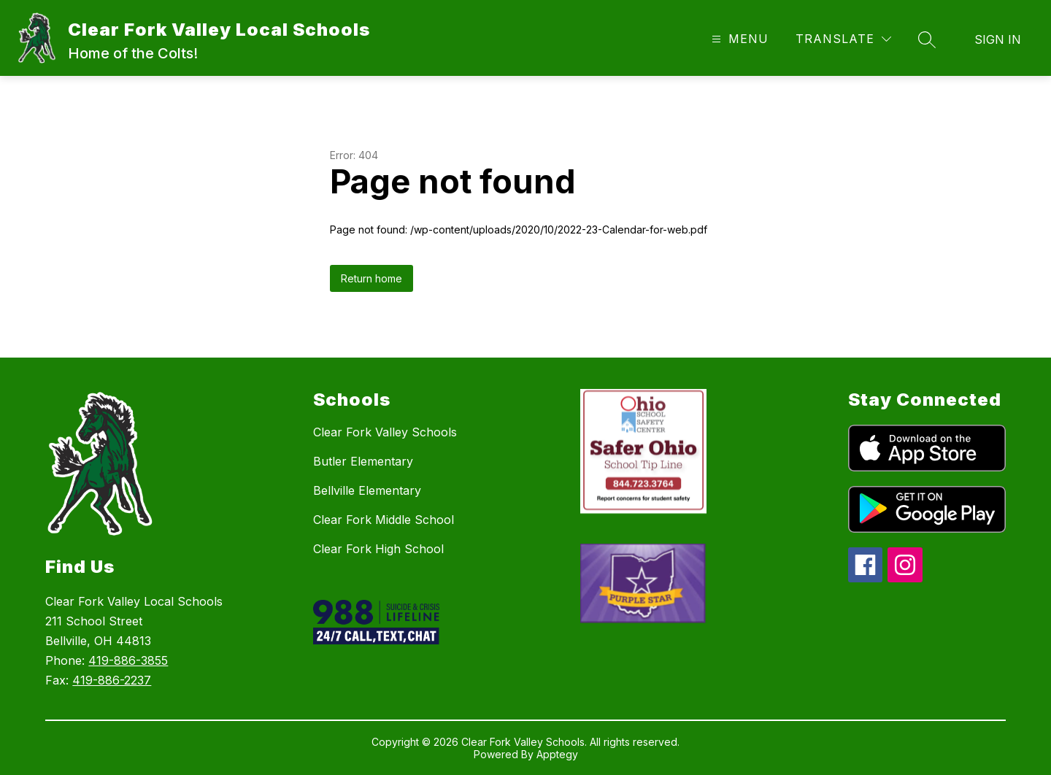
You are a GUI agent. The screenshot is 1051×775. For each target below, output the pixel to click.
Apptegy (557, 754)
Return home (371, 278)
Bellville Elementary (367, 490)
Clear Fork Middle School (383, 519)
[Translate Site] (843, 39)
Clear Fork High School (378, 548)
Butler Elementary (363, 461)
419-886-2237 (111, 680)
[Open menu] (738, 39)
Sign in (997, 39)
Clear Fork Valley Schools (385, 432)
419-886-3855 (128, 660)
